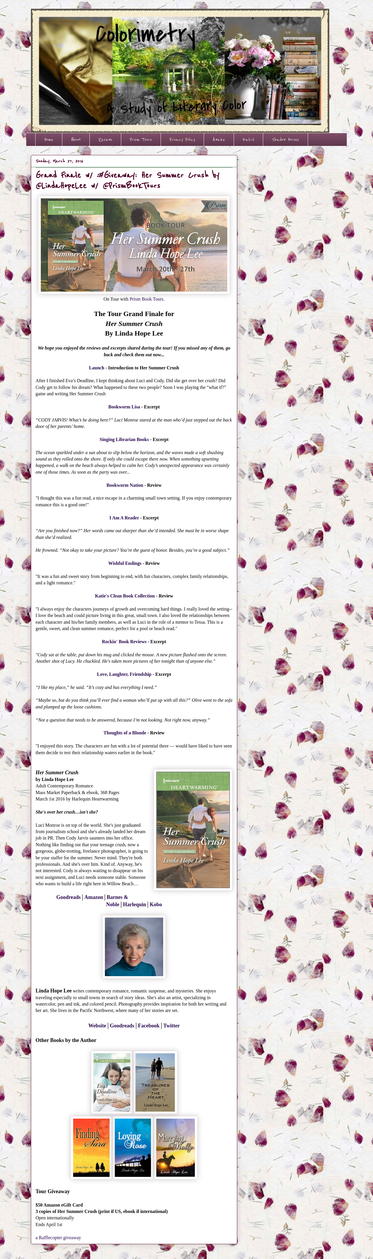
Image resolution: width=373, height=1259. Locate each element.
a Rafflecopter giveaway (58, 1237)
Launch (96, 367)
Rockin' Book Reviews (124, 641)
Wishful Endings (124, 563)
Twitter (171, 1026)
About (76, 139)
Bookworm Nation (125, 485)
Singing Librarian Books (124, 439)
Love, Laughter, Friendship (124, 674)
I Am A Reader (124, 517)
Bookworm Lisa (124, 406)
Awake (219, 139)
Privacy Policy (182, 139)
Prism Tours (141, 139)
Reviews (105, 139)
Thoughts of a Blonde (124, 732)
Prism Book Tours (146, 299)
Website (97, 1026)
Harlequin (134, 904)
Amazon (94, 897)
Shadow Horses (285, 139)
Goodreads (68, 897)
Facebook (148, 1026)
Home (48, 139)
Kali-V (248, 139)
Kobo (156, 904)
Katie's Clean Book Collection (125, 595)
